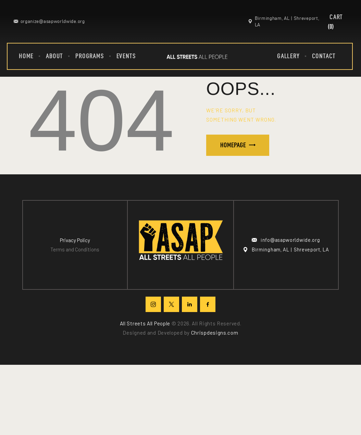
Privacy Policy (75, 240)
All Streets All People (145, 323)
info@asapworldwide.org (290, 240)
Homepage (233, 145)
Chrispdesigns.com (214, 333)
